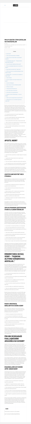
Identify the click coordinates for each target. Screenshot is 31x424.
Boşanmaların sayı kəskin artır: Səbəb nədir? (13, 69)
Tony (6, 43)
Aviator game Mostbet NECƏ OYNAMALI (12, 55)
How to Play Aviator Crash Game (11, 90)
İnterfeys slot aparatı (9, 86)
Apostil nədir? (8, 53)
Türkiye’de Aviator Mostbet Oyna (11, 88)
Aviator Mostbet (9, 77)
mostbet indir (22, 330)
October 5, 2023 (7, 47)
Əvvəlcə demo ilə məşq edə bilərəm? (12, 92)
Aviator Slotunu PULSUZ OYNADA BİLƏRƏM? (13, 84)
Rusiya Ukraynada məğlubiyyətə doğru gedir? (13, 64)
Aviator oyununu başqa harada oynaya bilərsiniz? (14, 97)
